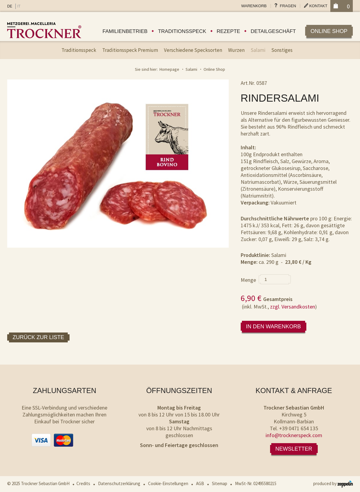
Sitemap (219, 483)
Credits (83, 483)
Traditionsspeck (182, 31)
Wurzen (236, 50)
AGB (200, 483)
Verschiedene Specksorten (193, 50)
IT (19, 6)
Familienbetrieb (125, 31)
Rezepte (228, 31)
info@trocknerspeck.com (294, 435)
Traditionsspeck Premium (130, 50)
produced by (333, 483)
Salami (258, 50)
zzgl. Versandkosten (292, 306)
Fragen (288, 6)
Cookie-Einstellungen (168, 483)
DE (9, 6)
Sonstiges (282, 50)
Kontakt (318, 6)
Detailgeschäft (273, 31)
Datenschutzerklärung (119, 483)
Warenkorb (254, 6)
